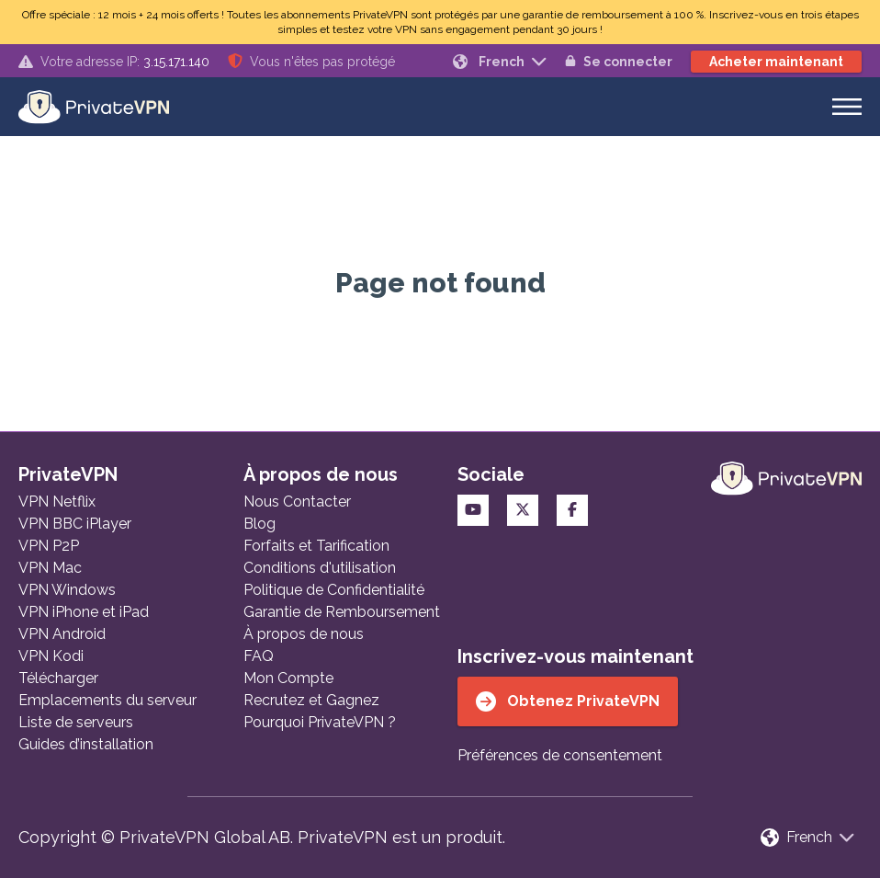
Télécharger (58, 678)
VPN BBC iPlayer (74, 523)
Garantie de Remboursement (341, 612)
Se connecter (618, 61)
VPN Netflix (57, 501)
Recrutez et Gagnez (311, 700)
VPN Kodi (51, 656)
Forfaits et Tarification (316, 545)
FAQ (258, 656)
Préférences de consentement (559, 755)
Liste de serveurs (75, 722)
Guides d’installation (85, 744)
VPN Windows (67, 590)
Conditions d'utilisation (319, 567)
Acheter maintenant (776, 61)
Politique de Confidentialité (333, 590)
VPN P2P (48, 545)
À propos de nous (303, 634)
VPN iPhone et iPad (83, 612)
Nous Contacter (297, 501)
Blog (259, 523)
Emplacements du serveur (107, 700)
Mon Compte (288, 678)
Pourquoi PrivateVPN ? (319, 722)
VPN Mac (50, 567)
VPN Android (62, 634)
